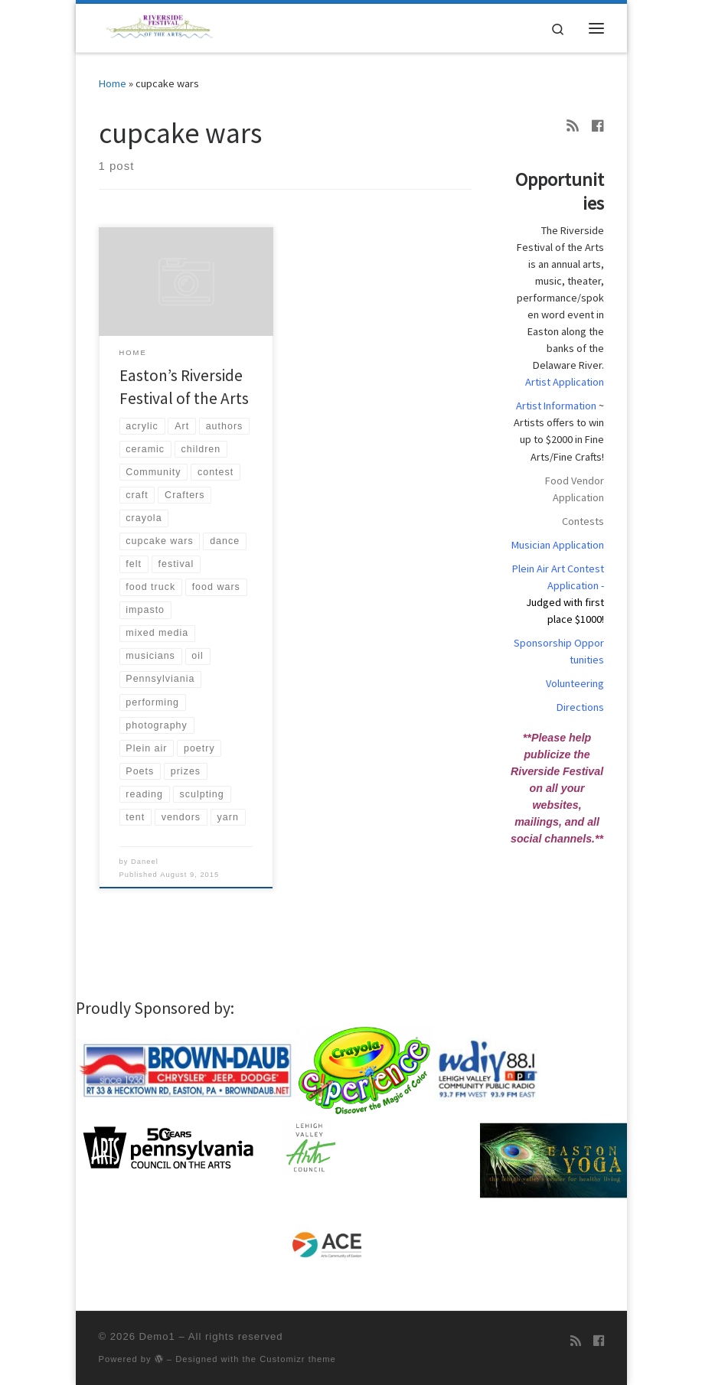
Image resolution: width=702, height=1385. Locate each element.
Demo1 (157, 1336)
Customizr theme (298, 1359)
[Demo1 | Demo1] (162, 26)
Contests (583, 521)
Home (112, 83)
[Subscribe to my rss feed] (572, 126)
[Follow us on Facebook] (598, 126)
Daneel (144, 861)
